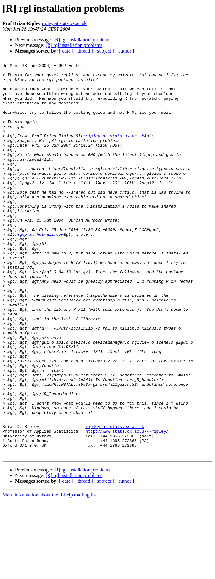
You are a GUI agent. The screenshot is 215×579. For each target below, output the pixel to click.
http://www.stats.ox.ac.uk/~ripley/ (126, 505)
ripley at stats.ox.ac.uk (64, 23)
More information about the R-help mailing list (50, 573)
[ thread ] (83, 50)
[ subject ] (104, 50)
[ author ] (124, 50)
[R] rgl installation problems (82, 39)
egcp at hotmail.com (40, 269)
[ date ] (66, 50)
